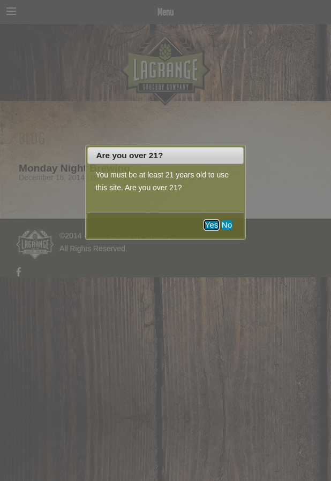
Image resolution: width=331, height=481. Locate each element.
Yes (211, 224)
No (227, 224)
